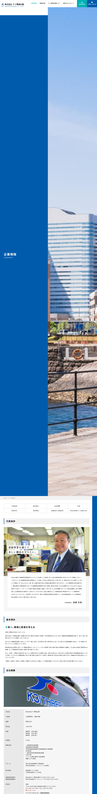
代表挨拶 (15, 646)
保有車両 (36, 651)
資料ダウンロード (68, 4)
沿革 (77, 646)
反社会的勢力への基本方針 (77, 651)
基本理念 (36, 646)
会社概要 (56, 646)
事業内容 (42, 4)
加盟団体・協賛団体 (56, 651)
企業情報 (34, 4)
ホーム (6, 637)
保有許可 (15, 651)
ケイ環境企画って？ (54, 4)
